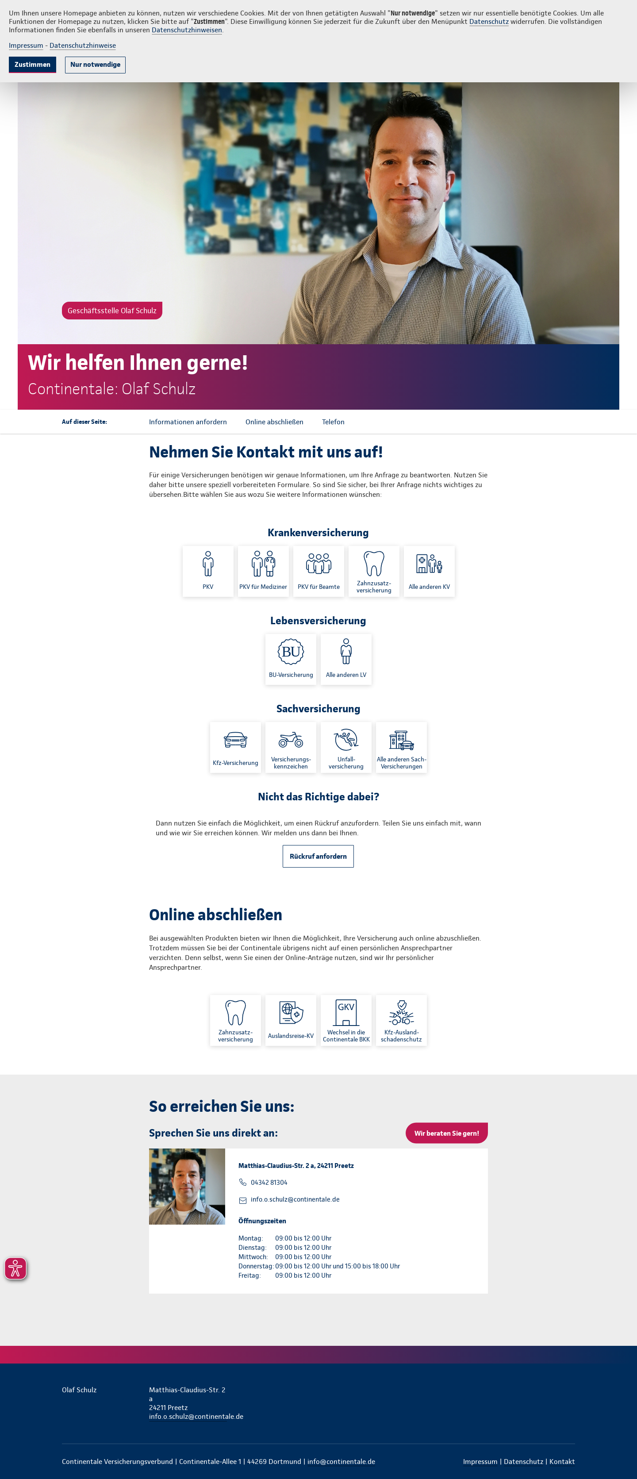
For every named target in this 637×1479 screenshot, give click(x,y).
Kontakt (562, 1461)
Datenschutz (489, 21)
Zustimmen (32, 64)
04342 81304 (269, 1183)
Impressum (26, 45)
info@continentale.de (341, 1461)
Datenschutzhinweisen (187, 30)
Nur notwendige (95, 64)
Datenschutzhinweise (83, 45)
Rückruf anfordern (318, 856)
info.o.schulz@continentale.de (295, 1199)
